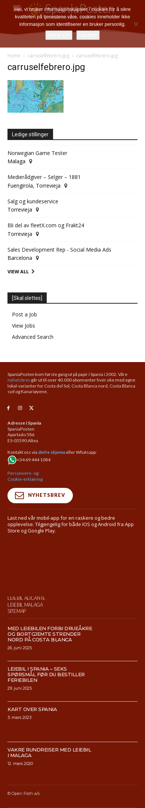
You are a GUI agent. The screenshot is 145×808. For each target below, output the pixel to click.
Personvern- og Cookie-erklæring (25, 476)
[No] (135, 24)
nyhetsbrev (18, 380)
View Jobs (23, 325)
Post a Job (24, 314)
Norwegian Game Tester (37, 153)
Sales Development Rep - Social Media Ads (59, 249)
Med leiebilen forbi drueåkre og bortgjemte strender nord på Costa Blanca (49, 666)
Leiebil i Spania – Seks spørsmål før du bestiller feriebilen (46, 706)
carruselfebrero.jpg (48, 55)
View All (18, 271)
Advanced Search (32, 336)
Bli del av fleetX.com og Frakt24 (45, 225)
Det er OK (59, 35)
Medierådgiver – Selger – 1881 (44, 176)
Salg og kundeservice (32, 201)
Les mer (88, 35)
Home (14, 55)
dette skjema (51, 452)
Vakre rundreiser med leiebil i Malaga (49, 784)
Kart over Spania (32, 741)
